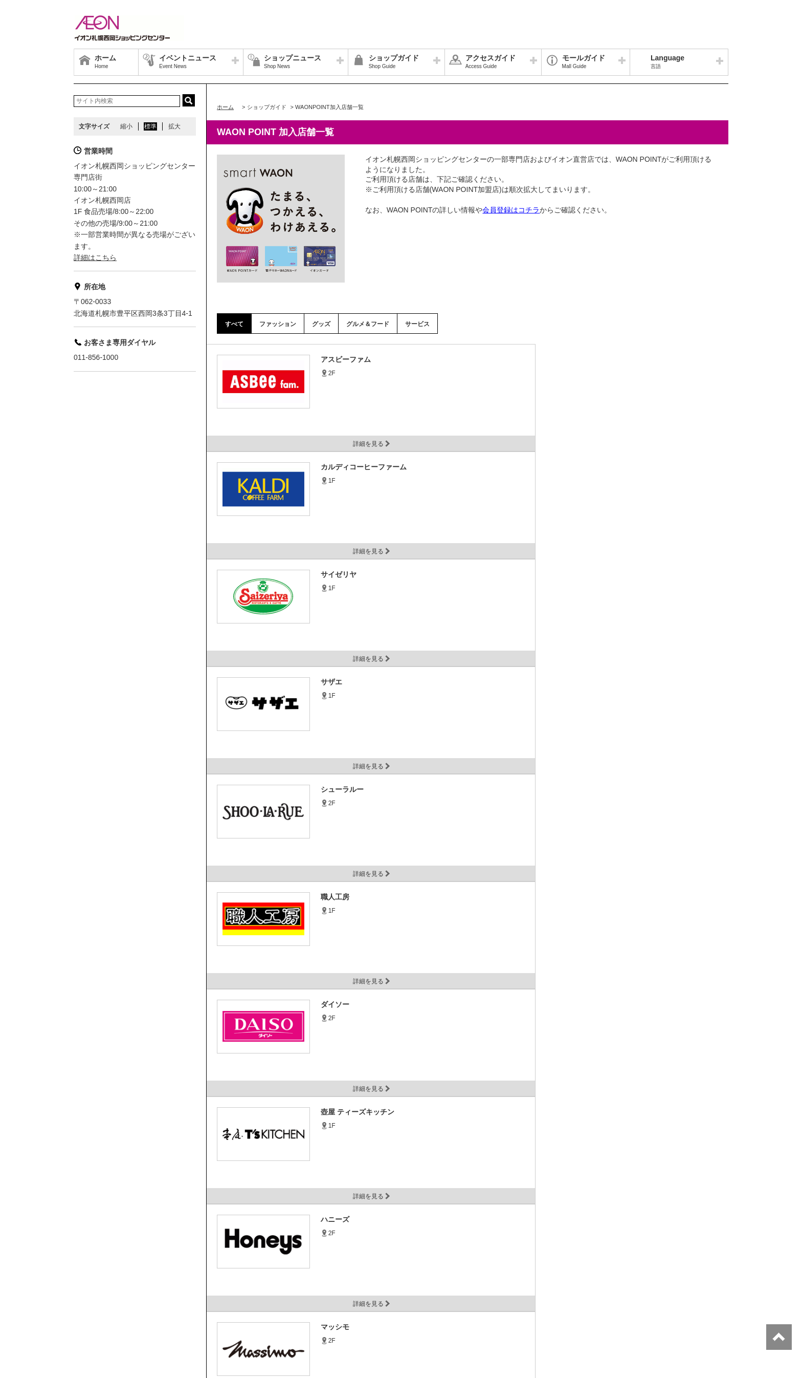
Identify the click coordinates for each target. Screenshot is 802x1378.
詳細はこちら (95, 257)
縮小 (126, 126)
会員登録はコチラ (511, 210)
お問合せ (229, 1296)
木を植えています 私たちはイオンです (407, 1296)
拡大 (174, 126)
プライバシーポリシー (176, 1296)
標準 (150, 126)
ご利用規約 (328, 1296)
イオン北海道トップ (107, 1296)
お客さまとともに (277, 1296)
